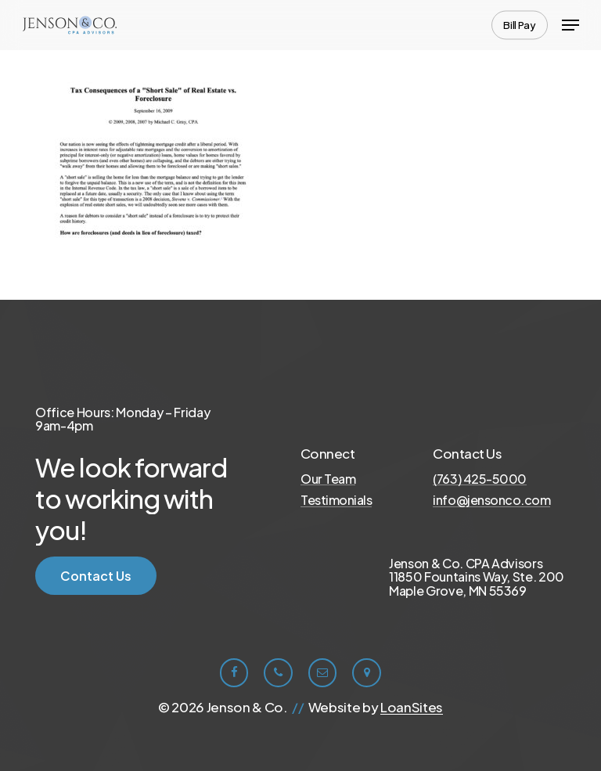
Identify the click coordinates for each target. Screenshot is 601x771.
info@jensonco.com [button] (491, 500)
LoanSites (411, 706)
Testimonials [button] (336, 500)
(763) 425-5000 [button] (479, 479)
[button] (570, 25)
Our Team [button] (327, 479)
